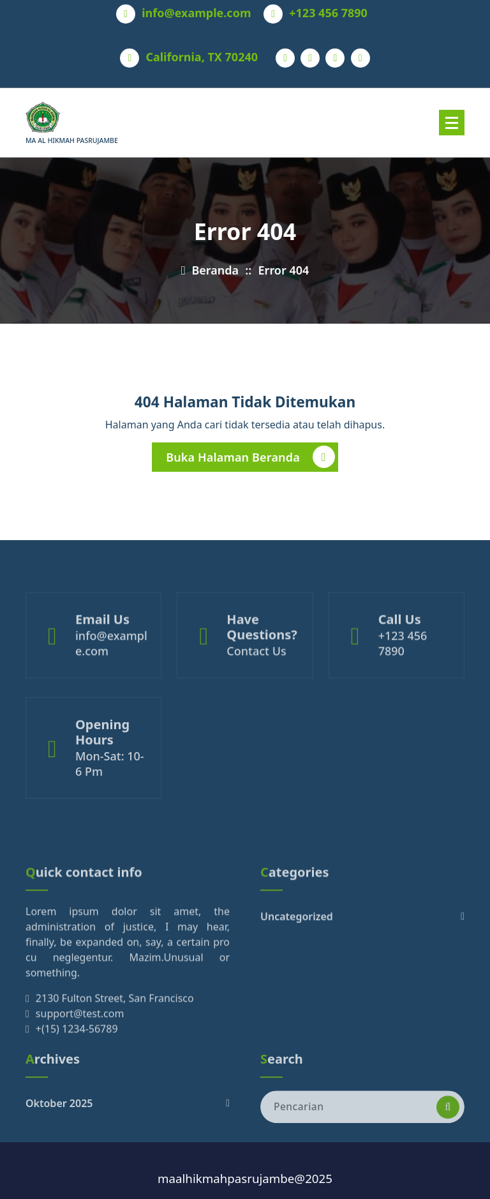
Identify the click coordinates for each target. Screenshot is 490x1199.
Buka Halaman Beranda (250, 460)
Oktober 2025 (59, 1119)
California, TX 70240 (201, 54)
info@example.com (196, 10)
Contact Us (256, 670)
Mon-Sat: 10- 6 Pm (109, 786)
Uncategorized (296, 957)
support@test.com (80, 1054)
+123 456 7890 (328, 10)
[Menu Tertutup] (451, 122)
